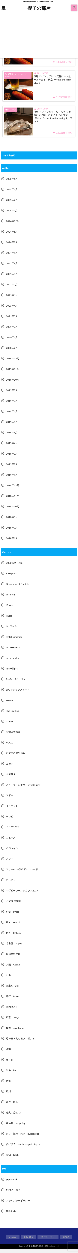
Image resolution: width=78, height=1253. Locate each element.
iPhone (9, 608)
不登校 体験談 (13, 904)
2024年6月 (12, 235)
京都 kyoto (12, 915)
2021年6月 (12, 298)
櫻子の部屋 (39, 8)
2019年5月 (12, 436)
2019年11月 (12, 372)
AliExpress (11, 577)
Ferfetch (10, 598)
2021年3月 (12, 319)
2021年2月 (12, 330)
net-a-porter (12, 661)
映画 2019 (11, 1010)
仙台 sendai (13, 926)
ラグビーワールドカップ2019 (22, 894)
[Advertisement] (39, 35)
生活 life (11, 1074)
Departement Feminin (17, 587)
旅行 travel (12, 1000)
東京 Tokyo (13, 1021)
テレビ (9, 820)
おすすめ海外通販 (15, 756)
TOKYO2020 (13, 735)
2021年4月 (12, 309)
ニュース (10, 841)
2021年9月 (12, 267)
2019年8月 (12, 404)
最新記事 (11, 1214)
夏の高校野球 (13, 957)
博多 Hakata (13, 936)
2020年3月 (12, 341)
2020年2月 (12, 351)
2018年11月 (12, 499)
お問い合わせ (13, 1193)
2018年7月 (12, 531)
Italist (9, 619)
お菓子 (9, 767)
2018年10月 (12, 510)
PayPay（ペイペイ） (17, 682)
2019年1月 (12, 478)
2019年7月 (12, 415)
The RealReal (13, 714)
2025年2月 (12, 203)
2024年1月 (12, 256)
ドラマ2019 (12, 830)
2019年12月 (12, 362)
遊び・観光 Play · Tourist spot (22, 1137)
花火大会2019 (13, 1116)
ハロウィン (12, 852)
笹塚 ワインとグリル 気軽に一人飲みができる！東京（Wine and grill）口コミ (52, 82)
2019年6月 (12, 425)
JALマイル (11, 630)
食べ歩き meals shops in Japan (23, 1148)
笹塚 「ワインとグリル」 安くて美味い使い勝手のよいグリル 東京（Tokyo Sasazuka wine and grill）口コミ (53, 120)
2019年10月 (12, 383)
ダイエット (12, 809)
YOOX (9, 746)
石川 (8, 1095)
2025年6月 (12, 182)
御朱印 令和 (12, 989)
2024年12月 (12, 224)
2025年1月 (12, 214)
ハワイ (9, 862)
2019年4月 (12, 446)
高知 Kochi (12, 1158)
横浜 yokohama (15, 1031)
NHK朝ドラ (12, 672)
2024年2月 (12, 245)
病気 (8, 1084)
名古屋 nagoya (14, 947)
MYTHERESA (13, 651)
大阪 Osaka (13, 968)
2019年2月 (12, 467)
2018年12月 (12, 489)
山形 (8, 978)
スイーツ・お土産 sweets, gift (23, 788)
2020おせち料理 (15, 566)
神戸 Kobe (12, 1105)
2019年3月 (12, 457)
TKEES (9, 725)
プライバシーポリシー (18, 1204)
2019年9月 (12, 393)
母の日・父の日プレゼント (20, 1042)
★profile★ (12, 1183)
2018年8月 (12, 520)
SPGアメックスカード (18, 693)
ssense (9, 704)
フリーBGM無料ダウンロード (22, 873)
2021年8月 (12, 277)
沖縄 (8, 1052)
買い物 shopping (15, 1126)
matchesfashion (14, 640)
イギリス (11, 778)
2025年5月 (12, 193)
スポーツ (11, 799)
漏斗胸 (9, 1063)
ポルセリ (11, 883)
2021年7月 (12, 288)
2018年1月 (12, 541)
